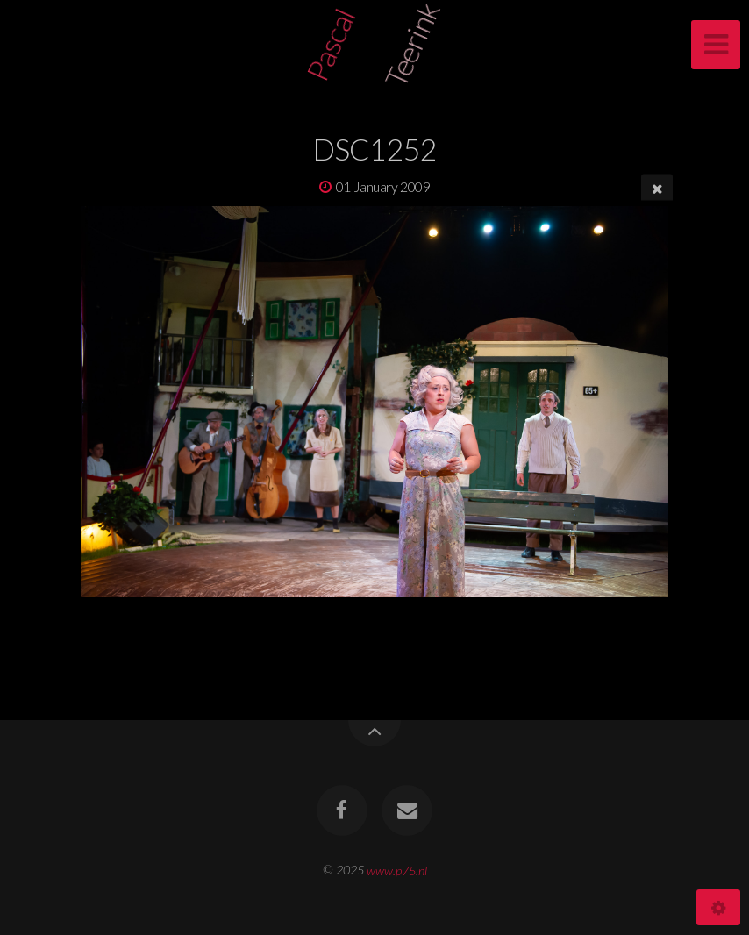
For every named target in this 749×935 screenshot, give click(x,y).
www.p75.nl (397, 869)
